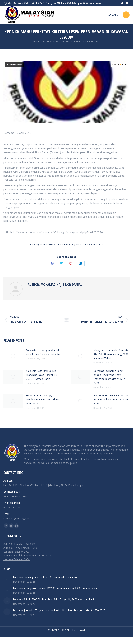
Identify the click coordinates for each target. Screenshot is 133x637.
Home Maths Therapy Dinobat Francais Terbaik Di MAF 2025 (42, 399)
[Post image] (13, 356)
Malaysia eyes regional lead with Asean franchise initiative (43, 352)
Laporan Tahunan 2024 (16, 559)
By (73, 244)
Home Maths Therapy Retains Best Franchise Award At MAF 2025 (111, 399)
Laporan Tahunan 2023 (16, 551)
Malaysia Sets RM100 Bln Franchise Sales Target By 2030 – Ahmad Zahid (41, 374)
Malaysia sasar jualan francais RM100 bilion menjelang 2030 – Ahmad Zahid (111, 354)
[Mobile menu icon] (126, 14)
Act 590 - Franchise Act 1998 (19, 544)
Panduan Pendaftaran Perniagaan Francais (27, 555)
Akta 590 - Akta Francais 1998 (20, 547)
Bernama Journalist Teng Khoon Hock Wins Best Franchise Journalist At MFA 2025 (109, 376)
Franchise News (15, 64)
